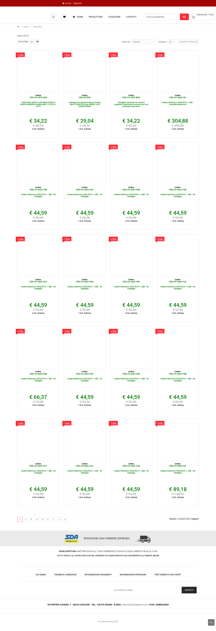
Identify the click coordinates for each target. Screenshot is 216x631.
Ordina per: (126, 42)
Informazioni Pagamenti (98, 574)
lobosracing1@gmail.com (134, 604)
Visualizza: (162, 42)
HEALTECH (37, 27)
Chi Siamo (41, 574)
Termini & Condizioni (65, 574)
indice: (26, 27)
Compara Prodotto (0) (188, 42)
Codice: (38, 95)
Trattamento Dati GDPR (167, 574)
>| (64, 519)
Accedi (67, 3)
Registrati (77, 3)
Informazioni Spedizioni (133, 574)
